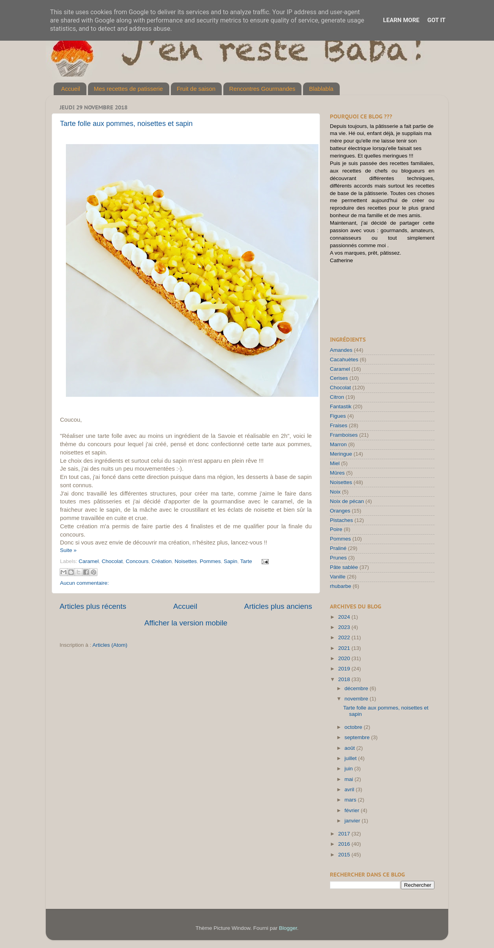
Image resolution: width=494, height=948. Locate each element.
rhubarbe (340, 586)
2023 (345, 627)
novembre (357, 699)
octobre (354, 727)
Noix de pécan (347, 501)
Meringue (341, 454)
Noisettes (185, 561)
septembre (357, 737)
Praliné (338, 548)
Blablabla (321, 88)
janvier (353, 821)
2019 (345, 669)
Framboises (344, 435)
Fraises (338, 425)
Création (162, 561)
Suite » (68, 550)
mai (349, 779)
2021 (345, 648)
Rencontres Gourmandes (262, 88)
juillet (351, 758)
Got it (436, 20)
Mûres (337, 473)
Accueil (70, 88)
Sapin (231, 561)
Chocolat (112, 561)
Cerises (339, 378)
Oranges (340, 511)
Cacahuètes (344, 359)
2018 (345, 679)
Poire (336, 529)
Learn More (401, 20)
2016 (345, 844)
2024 (345, 617)
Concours (137, 561)
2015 (345, 855)
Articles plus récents (93, 606)
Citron (337, 397)
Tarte (246, 561)
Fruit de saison (196, 88)
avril (350, 789)
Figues (338, 416)
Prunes (338, 558)
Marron (338, 444)
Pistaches (341, 520)
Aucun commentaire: (84, 583)
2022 (345, 637)
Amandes (341, 350)
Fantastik (341, 406)
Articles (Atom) (109, 645)
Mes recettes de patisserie (128, 88)
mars (351, 800)
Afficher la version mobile (186, 623)
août (350, 748)
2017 (345, 834)
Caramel (89, 561)
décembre (357, 688)
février (352, 810)
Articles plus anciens (278, 606)
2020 (345, 658)
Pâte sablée (344, 567)
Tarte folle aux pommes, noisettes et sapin (126, 124)
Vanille (338, 577)
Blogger (288, 928)
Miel (335, 463)
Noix (335, 492)
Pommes (210, 561)
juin (349, 769)
